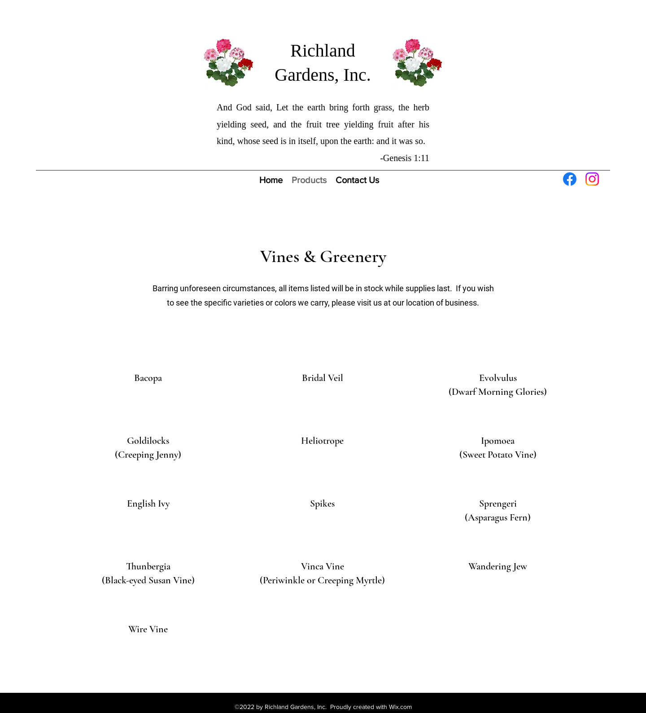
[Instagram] (592, 179)
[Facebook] (570, 179)
